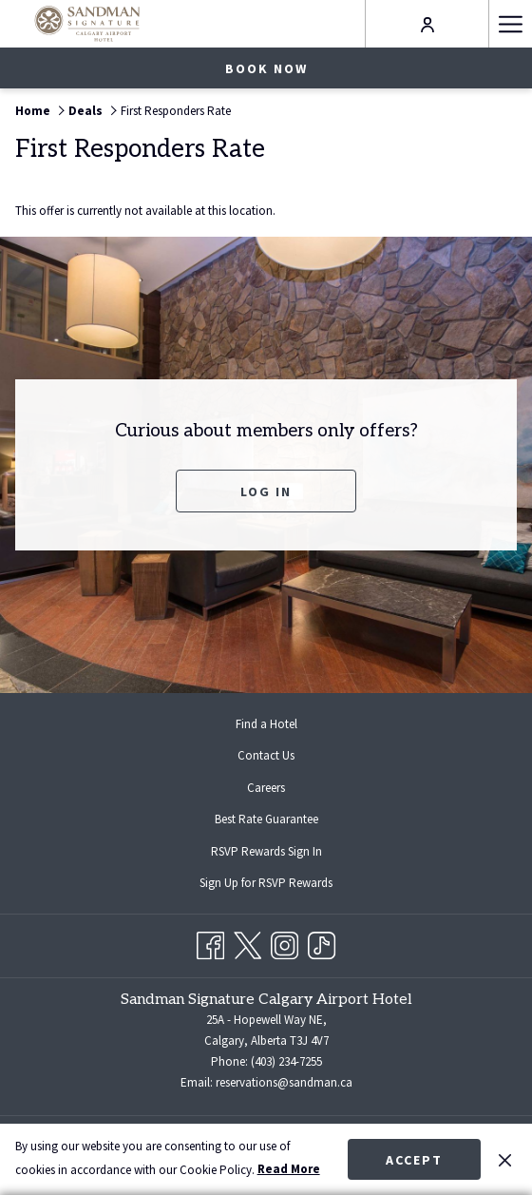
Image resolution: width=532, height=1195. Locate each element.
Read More (288, 1169)
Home (32, 111)
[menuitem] (266, 724)
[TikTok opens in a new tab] (321, 942)
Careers (266, 788)
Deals (85, 111)
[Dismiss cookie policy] (505, 1158)
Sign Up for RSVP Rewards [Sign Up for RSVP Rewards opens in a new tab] (281, 884)
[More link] (510, 24)
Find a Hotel (266, 724)
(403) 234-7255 (286, 1061)
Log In (266, 491)
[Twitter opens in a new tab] (247, 942)
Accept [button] (414, 1159)
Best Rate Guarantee (266, 819)
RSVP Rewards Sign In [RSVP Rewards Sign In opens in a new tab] (281, 852)
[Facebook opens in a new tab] (210, 942)
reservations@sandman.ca (284, 1082)
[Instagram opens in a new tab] (284, 942)
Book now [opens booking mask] (266, 68)
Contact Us (266, 755)
